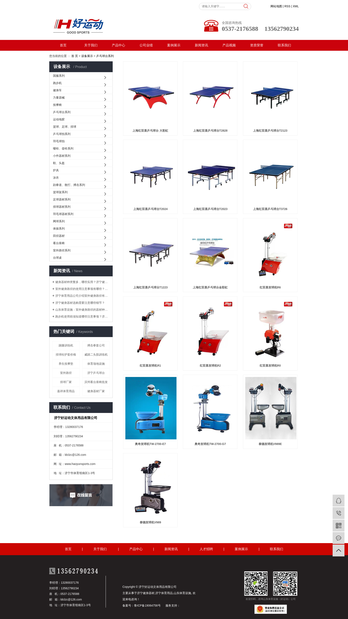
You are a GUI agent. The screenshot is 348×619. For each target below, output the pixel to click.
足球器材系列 (61, 199)
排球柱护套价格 (66, 354)
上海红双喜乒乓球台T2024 (150, 209)
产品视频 (229, 45)
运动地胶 (59, 119)
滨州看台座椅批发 (96, 382)
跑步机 (57, 83)
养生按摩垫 (66, 363)
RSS (287, 6)
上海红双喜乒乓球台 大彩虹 (150, 130)
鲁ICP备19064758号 (147, 605)
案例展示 (173, 45)
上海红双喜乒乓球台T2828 (210, 130)
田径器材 (59, 235)
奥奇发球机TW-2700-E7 (150, 444)
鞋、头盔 (59, 163)
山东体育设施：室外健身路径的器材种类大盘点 (82, 309)
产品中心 (118, 45)
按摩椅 (57, 104)
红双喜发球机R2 (210, 365)
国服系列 (59, 75)
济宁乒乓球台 (96, 372)
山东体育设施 (182, 593)
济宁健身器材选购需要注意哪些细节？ (80, 302)
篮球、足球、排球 (64, 126)
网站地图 (276, 6)
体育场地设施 (96, 363)
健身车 (57, 90)
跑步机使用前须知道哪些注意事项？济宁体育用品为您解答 (82, 316)
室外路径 (66, 372)
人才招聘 (206, 549)
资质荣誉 (256, 45)
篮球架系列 (60, 192)
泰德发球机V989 (150, 522)
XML (296, 6)
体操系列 (59, 228)
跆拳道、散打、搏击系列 (69, 185)
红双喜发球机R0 (270, 365)
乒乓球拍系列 (61, 134)
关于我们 (90, 45)
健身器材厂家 (96, 391)
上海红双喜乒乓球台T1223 (150, 287)
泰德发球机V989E (270, 444)
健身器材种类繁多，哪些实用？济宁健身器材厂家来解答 (82, 282)
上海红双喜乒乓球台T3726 (270, 209)
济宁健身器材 (145, 593)
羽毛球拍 (59, 141)
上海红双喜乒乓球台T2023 (210, 209)
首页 (63, 45)
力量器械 (59, 97)
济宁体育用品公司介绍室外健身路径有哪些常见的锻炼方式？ (82, 295)
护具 (56, 170)
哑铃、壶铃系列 (63, 148)
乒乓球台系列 (61, 112)
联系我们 (284, 45)
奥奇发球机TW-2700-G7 (210, 444)
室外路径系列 (61, 250)
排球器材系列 (61, 206)
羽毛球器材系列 (63, 214)
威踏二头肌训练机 (96, 354)
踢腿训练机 (66, 345)
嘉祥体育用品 (66, 391)
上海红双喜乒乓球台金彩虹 (210, 287)
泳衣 (56, 177)
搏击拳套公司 (96, 345)
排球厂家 (66, 382)
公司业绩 (146, 45)
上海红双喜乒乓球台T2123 (270, 130)
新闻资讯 (201, 45)
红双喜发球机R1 (150, 365)
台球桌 (57, 257)
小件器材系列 (61, 155)
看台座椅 (59, 243)
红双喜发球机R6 (270, 287)
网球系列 (59, 221)
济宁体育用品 (164, 593)
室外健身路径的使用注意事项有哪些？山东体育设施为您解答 (82, 288)
